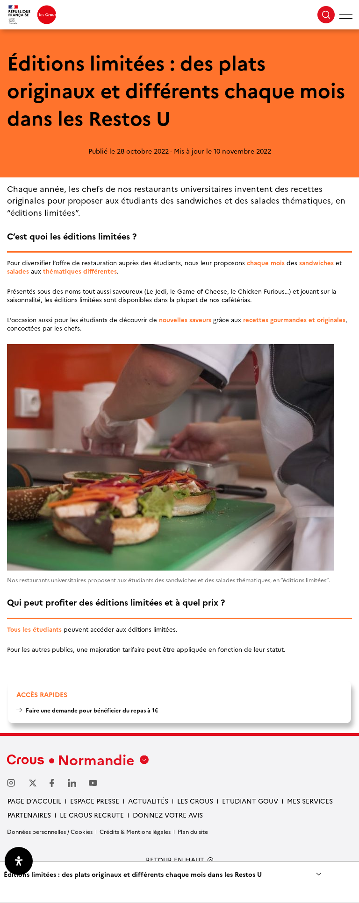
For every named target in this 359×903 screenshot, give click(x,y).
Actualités (148, 800)
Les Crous (195, 800)
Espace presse (94, 800)
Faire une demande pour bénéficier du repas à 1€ (92, 710)
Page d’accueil (34, 800)
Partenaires (29, 814)
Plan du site (193, 831)
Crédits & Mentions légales (135, 831)
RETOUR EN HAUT (175, 859)
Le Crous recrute (92, 814)
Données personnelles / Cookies (50, 831)
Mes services (310, 800)
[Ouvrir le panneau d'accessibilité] (19, 861)
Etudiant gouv (250, 800)
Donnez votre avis (168, 814)
